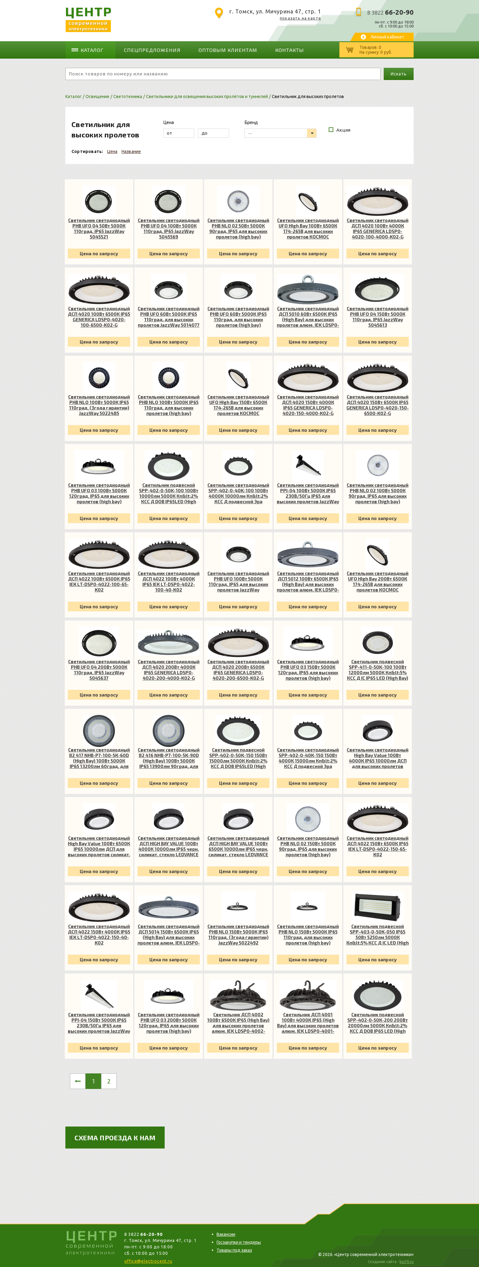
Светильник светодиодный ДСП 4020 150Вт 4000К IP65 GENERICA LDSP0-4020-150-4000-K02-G (308, 403)
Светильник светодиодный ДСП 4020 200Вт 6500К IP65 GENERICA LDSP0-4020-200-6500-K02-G (238, 668)
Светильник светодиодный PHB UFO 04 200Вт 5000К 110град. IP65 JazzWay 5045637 (99, 668)
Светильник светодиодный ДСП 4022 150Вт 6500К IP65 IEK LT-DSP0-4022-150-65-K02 (377, 844)
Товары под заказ (234, 1248)
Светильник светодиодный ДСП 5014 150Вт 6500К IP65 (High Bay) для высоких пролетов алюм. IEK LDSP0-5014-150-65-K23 (168, 932)
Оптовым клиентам (216, 49)
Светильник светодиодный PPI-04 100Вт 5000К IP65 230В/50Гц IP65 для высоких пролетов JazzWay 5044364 (308, 491)
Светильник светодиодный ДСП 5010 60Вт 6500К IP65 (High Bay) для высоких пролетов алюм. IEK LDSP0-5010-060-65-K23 (308, 315)
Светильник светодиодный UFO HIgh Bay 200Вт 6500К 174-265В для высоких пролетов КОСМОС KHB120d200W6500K (377, 579)
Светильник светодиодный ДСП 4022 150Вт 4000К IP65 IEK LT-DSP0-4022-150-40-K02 (99, 932)
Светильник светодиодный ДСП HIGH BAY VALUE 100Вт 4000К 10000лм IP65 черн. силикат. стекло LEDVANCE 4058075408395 (168, 844)
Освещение (97, 94)
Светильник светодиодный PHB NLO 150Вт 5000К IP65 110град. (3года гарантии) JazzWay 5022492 (238, 932)
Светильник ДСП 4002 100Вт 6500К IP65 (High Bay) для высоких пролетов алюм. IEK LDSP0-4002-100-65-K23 (238, 1021)
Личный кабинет (387, 37)
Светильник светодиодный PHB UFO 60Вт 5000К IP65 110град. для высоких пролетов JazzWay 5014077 (168, 315)
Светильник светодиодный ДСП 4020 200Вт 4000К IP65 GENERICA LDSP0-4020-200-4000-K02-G (168, 668)
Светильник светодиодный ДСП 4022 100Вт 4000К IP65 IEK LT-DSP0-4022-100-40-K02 (168, 579)
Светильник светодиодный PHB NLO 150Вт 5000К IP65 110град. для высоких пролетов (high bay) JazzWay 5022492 (308, 932)
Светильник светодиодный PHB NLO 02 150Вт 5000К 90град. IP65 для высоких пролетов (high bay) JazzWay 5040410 (308, 844)
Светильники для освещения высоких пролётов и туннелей (207, 94)
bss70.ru (407, 1260)
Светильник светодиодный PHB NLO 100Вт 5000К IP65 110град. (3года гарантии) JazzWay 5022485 (99, 403)
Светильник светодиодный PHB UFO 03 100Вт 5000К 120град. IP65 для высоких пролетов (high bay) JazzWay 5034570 (99, 491)
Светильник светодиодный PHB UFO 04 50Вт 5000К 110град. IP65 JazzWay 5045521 (99, 226)
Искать (398, 71)
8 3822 (390, 12)
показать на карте (300, 18)
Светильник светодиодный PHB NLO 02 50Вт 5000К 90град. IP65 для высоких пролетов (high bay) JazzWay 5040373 (238, 226)
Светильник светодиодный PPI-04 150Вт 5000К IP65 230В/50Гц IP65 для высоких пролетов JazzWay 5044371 (99, 1021)
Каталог (94, 49)
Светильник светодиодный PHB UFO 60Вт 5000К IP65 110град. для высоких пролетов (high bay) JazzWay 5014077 (238, 315)
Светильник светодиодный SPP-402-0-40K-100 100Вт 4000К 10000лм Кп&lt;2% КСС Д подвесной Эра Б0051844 (238, 491)
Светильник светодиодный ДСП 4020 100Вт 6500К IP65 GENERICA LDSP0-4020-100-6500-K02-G (99, 315)
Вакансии (226, 1232)
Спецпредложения (149, 49)
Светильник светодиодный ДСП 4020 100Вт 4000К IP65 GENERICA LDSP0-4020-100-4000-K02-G (377, 226)
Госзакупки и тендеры (239, 1240)
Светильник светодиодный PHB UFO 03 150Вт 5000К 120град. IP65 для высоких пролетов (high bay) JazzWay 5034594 (308, 668)
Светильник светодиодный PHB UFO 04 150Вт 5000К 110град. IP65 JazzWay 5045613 (377, 315)
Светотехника (127, 94)
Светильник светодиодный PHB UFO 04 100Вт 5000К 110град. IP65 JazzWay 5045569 (168, 226)
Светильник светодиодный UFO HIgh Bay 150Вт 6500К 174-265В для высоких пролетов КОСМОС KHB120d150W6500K (238, 403)
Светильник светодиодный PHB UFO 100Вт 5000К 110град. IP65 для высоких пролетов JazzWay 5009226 (238, 579)
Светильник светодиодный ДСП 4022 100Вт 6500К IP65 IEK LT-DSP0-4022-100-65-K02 (99, 579)
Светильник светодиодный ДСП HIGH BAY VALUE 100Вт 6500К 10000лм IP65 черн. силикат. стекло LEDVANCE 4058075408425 (238, 844)
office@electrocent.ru (148, 1259)
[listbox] (280, 131)
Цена (112, 149)
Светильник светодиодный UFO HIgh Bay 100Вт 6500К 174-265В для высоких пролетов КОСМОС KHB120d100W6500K (308, 226)
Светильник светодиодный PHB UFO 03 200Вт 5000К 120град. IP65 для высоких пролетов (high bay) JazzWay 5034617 (168, 1021)
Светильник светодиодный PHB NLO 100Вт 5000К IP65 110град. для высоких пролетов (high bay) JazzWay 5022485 (168, 403)
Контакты (272, 49)
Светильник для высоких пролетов (308, 94)
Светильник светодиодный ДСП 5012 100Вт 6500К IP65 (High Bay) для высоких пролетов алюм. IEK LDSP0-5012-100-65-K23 (308, 579)
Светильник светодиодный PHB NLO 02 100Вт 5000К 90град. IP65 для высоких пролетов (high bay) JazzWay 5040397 (377, 491)
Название (131, 149)
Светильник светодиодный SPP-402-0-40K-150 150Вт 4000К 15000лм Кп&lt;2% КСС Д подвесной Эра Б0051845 (308, 756)
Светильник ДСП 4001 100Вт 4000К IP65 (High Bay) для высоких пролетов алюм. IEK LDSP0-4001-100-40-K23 (308, 1021)
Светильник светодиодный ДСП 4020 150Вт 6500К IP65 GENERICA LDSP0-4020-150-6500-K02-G (377, 403)
